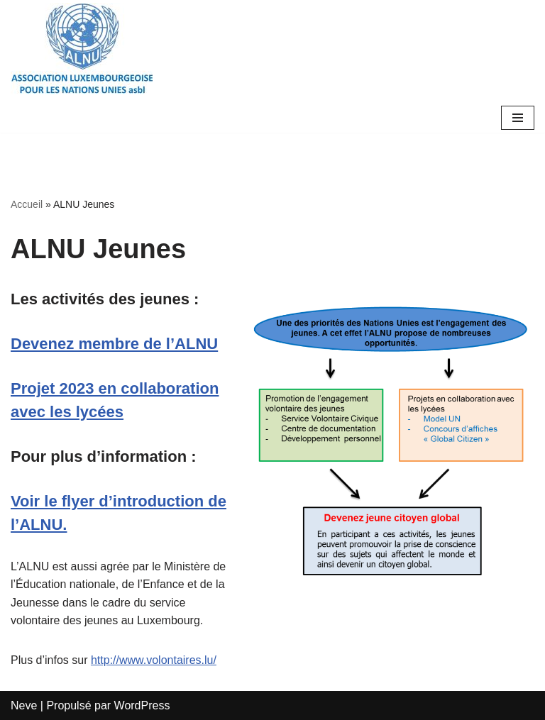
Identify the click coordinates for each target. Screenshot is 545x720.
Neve (24, 705)
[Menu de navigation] (517, 118)
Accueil (27, 204)
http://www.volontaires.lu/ (153, 660)
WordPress (142, 705)
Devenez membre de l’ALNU (114, 344)
